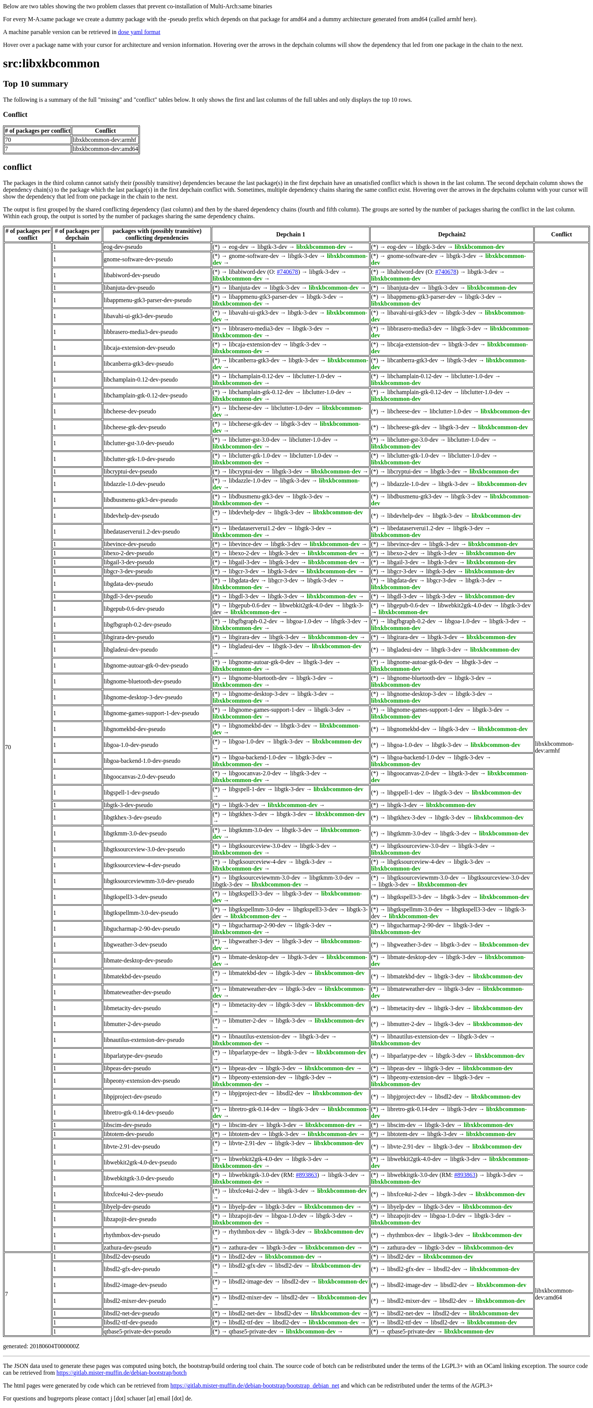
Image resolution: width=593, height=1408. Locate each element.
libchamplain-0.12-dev (256, 376)
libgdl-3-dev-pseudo (128, 596)
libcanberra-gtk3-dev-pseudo (139, 363)
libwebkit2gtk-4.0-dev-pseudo (140, 1162)
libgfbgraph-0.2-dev (253, 621)
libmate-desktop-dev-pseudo (138, 960)
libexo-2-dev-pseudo (129, 553)
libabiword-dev (247, 272)
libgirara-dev (244, 637)
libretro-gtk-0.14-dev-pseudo (139, 1112)
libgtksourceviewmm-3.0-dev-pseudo (149, 881)
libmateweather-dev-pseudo (137, 992)
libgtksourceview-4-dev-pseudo (142, 865)
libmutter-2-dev (248, 1020)
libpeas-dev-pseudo (127, 1068)
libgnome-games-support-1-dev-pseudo (151, 713)
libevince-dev (245, 544)
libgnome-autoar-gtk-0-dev (261, 662)
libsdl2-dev (290, 1093)
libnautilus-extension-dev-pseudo (144, 1040)
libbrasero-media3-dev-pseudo (140, 332)
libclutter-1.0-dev (314, 376)
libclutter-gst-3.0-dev (254, 439)
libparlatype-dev (249, 1052)
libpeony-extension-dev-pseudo (142, 1080)
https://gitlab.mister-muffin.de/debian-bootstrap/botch (121, 1372)
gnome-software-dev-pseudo (138, 259)
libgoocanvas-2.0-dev (255, 773)
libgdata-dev (244, 580)
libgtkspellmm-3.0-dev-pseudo (141, 913)
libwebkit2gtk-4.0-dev (306, 605)
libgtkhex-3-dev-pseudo (132, 817)
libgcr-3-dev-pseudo (128, 571)
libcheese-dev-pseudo (130, 411)
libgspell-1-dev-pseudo (132, 792)
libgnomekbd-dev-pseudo (135, 729)
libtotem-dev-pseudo (129, 1134)
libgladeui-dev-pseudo (131, 649)
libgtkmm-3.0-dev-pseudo (135, 833)
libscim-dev (243, 1125)
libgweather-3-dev (251, 941)
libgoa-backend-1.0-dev (257, 757)
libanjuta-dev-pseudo (129, 287)
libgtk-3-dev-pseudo (128, 805)
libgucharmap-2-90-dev (257, 925)
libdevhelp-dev (247, 512)
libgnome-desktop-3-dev (258, 694)
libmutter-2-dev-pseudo (132, 1024)
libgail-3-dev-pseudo (129, 562)
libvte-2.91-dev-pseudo (132, 1146)
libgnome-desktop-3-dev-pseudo (143, 697)
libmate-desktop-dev (254, 957)
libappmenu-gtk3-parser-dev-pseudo (148, 300)
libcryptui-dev (246, 471)
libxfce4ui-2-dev (249, 1191)
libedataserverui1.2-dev (257, 528)
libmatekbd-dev (248, 973)
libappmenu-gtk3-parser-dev (263, 296)
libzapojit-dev (245, 1215)
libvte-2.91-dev (247, 1143)
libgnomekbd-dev (250, 725)
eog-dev (238, 247)
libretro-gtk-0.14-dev (254, 1109)
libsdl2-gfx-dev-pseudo (132, 1269)
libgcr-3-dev (244, 571)
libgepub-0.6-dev (249, 605)
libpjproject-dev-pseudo (132, 1096)
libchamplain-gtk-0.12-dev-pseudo (146, 395)
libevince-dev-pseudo (130, 544)
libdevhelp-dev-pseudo (131, 515)
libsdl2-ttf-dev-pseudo (130, 1322)
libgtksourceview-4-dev (257, 861)
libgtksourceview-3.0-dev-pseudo (144, 849)
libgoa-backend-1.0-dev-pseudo (142, 761)
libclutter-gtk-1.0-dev (255, 455)
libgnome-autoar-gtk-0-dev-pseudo (146, 665)
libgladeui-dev (246, 646)
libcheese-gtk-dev (250, 424)
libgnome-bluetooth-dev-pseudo (142, 681)
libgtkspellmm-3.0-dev (256, 909)
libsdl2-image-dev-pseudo (135, 1285)
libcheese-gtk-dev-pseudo (135, 427)
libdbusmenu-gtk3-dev (256, 496)
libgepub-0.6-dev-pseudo (134, 608)
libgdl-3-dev (244, 596)
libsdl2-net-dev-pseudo (132, 1313)
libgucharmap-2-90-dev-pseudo (142, 928)
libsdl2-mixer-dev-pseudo (135, 1301)
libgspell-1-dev (247, 789)
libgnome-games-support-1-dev (267, 709)
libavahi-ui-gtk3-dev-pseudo (138, 316)
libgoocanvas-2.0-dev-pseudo (139, 776)
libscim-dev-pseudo (127, 1125)
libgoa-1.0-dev (304, 621)
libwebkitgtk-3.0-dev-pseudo (139, 1178)
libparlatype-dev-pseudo (133, 1056)
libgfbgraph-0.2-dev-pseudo (137, 624)
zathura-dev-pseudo (127, 1247)
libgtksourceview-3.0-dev (260, 846)
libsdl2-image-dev (251, 1281)
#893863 (306, 1175)
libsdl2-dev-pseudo (127, 1256)
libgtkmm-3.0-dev (251, 830)
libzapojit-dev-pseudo (130, 1219)
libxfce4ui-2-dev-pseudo (133, 1194)
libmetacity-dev (248, 1004)
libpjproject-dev (248, 1093)
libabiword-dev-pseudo (132, 275)
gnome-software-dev (254, 256)
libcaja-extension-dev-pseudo (139, 348)
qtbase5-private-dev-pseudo (137, 1331)
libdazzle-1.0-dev (250, 480)
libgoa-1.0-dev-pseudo (131, 745)
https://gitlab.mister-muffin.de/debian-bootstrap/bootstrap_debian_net (254, 1385)
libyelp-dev (242, 1206)
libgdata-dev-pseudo (128, 584)
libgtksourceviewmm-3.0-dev (264, 877)
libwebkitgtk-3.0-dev (254, 1175)
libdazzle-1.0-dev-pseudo (134, 484)
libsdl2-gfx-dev (247, 1265)
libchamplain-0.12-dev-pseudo (141, 379)
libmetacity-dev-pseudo (132, 1008)
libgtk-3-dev (272, 247)
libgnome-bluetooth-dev (258, 678)
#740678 (287, 272)
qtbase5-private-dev (253, 1331)
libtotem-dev (244, 1134)
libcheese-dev (245, 408)
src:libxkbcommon (51, 63)
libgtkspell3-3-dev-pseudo (135, 897)
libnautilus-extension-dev (259, 1036)
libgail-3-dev (244, 562)
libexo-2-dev (244, 553)
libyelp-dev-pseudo (127, 1206)
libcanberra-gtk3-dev (254, 360)
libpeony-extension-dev (257, 1077)
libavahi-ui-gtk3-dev (254, 312)
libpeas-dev (243, 1068)
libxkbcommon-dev (321, 247)
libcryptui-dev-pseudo (130, 471)
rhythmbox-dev (247, 1231)
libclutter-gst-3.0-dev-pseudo (139, 443)
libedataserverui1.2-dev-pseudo (142, 531)
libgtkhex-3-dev (248, 814)
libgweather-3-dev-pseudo (135, 944)
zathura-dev (243, 1247)
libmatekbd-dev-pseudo (132, 976)
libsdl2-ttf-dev (246, 1322)
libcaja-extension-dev (255, 344)
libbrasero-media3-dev (256, 328)
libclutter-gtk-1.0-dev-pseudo (139, 459)
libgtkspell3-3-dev (251, 893)
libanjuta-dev (245, 287)
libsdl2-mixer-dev (250, 1297)
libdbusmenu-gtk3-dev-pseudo (141, 500)
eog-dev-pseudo (123, 247)
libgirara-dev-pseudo (129, 637)
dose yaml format (139, 32)
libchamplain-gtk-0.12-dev (261, 392)
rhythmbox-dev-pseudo (132, 1235)
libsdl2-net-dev (247, 1313)
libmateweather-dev (253, 989)
